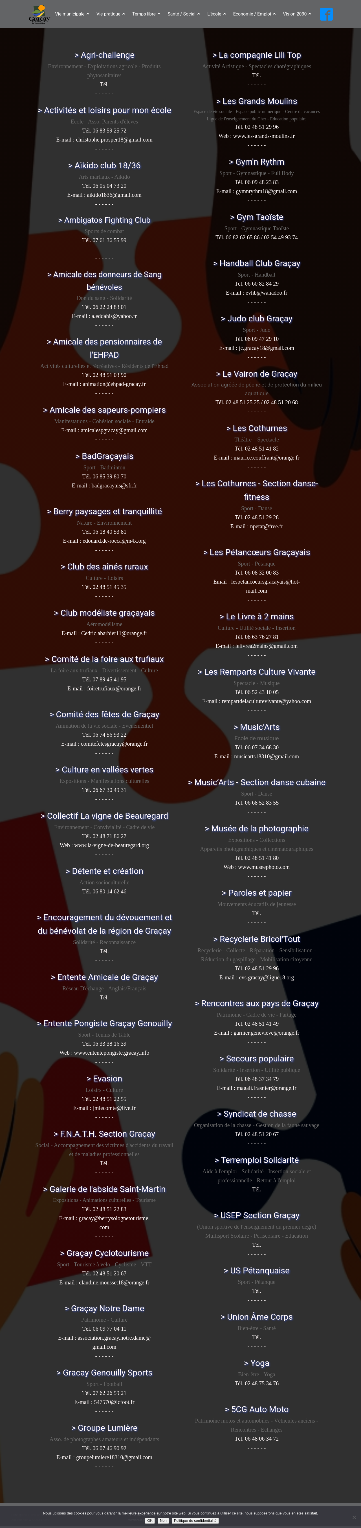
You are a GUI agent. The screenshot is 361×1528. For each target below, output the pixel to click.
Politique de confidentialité (195, 1520)
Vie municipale (72, 14)
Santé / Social (184, 14)
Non (163, 1520)
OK (150, 1520)
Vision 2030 (297, 14)
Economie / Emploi (254, 14)
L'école (216, 14)
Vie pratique (110, 14)
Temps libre (146, 14)
